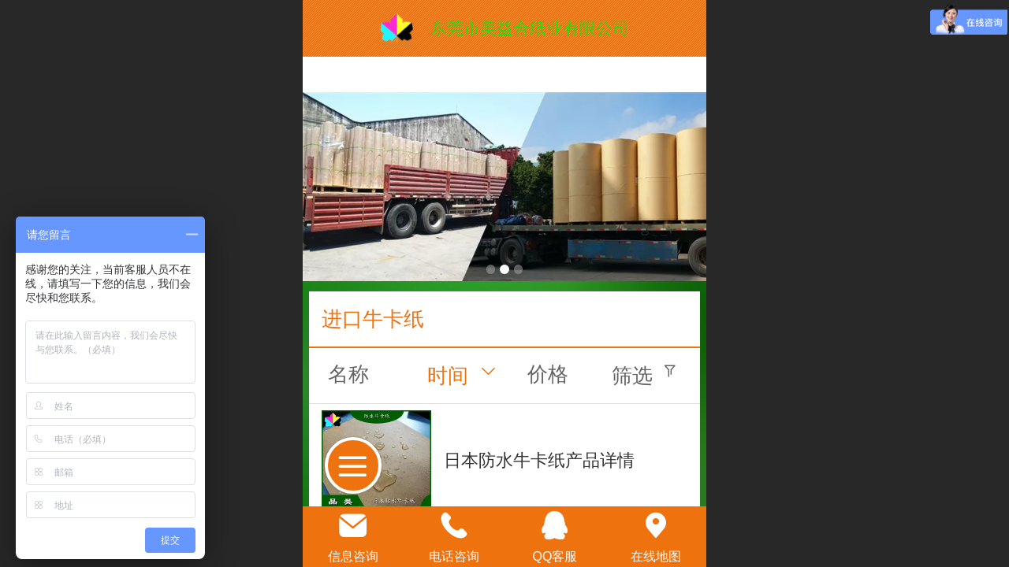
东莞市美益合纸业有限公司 (529, 28)
